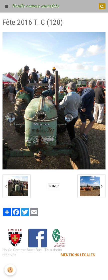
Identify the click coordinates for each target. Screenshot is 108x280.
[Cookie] (10, 269)
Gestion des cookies (54, 272)
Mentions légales (54, 265)
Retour (54, 186)
